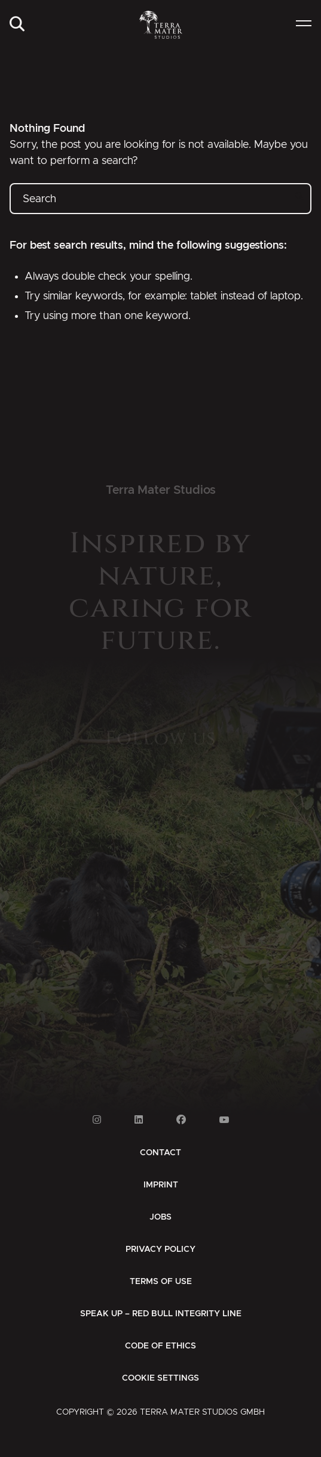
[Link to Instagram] (97, 1120)
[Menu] (303, 25)
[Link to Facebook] (181, 1120)
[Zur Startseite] (160, 25)
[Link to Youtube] (224, 1120)
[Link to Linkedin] (138, 1120)
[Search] (17, 25)
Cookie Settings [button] (160, 1378)
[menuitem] (17, 25)
